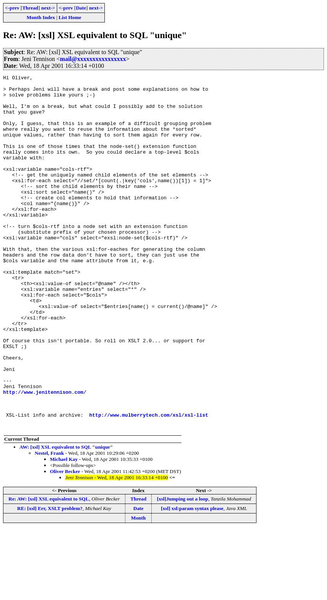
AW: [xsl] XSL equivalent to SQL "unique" (66, 518)
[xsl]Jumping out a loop (182, 570)
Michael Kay (64, 530)
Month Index (41, 17)
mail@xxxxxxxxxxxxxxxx (93, 59)
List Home (70, 17)
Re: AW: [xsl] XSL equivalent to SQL (48, 570)
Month (138, 589)
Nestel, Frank (49, 524)
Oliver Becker (65, 542)
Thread (30, 8)
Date (81, 8)
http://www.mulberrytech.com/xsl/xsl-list (148, 483)
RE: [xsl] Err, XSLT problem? (49, 579)
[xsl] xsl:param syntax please (192, 579)
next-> (48, 8)
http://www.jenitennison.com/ (44, 455)
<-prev (12, 8)
